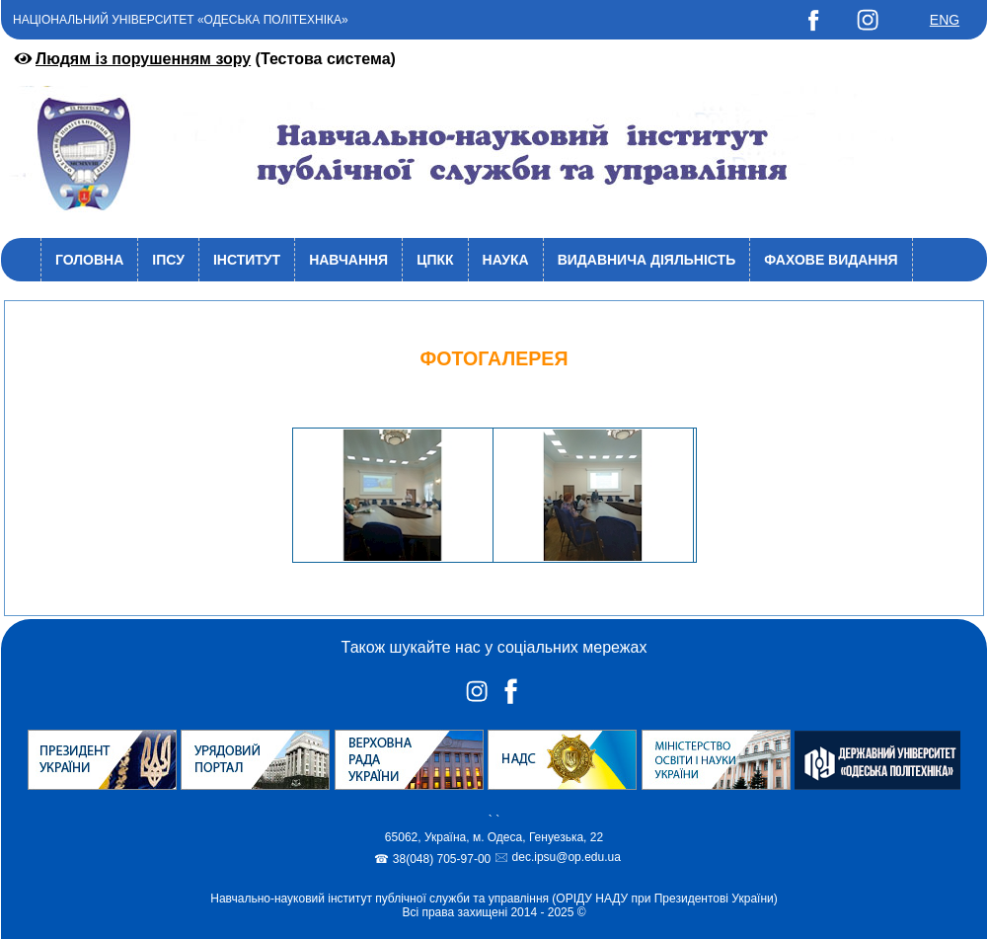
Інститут (246, 260)
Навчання (348, 260)
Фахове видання (830, 260)
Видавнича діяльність (647, 260)
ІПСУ (168, 260)
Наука (506, 260)
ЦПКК (435, 260)
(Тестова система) (203, 58)
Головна (89, 260)
